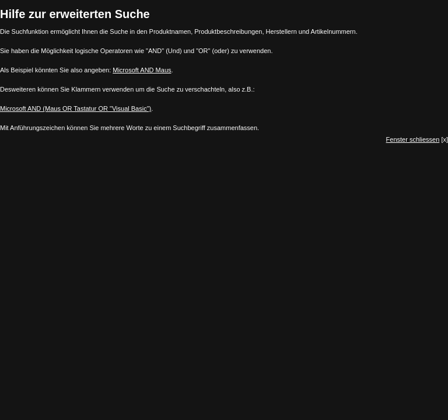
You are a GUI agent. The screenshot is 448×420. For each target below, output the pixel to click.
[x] (417, 139)
